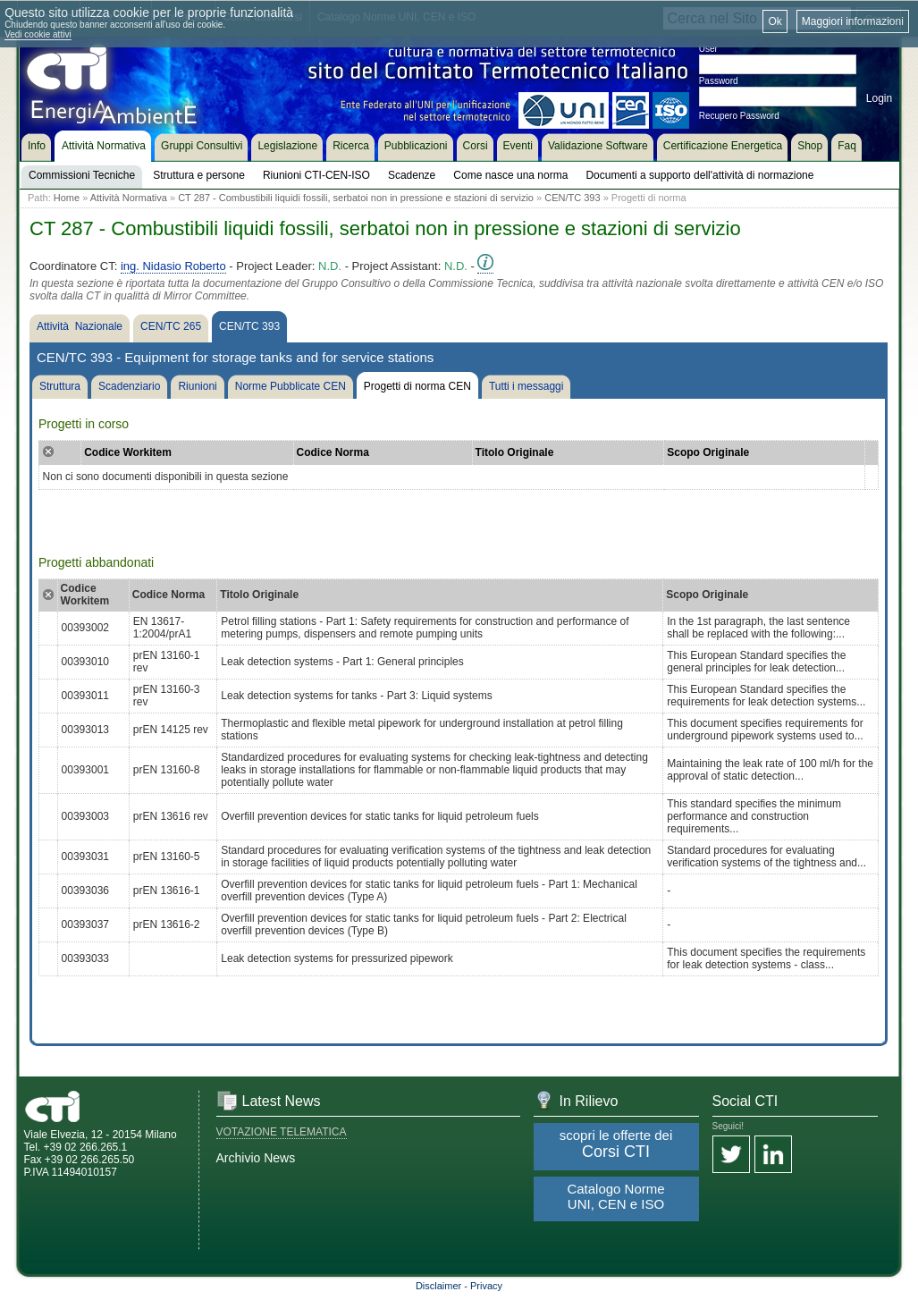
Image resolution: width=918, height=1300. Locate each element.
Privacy (486, 1285)
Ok (774, 21)
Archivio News (256, 1158)
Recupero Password (739, 116)
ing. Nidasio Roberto (173, 266)
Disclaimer (438, 1285)
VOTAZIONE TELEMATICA (281, 1132)
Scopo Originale (708, 452)
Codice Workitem (128, 452)
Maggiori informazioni (853, 21)
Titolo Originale (515, 452)
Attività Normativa (128, 197)
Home (67, 197)
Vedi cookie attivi (38, 34)
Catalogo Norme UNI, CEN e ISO (615, 1196)
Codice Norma (333, 452)
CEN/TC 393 (572, 197)
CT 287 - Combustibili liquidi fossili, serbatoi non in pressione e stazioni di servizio (356, 197)
